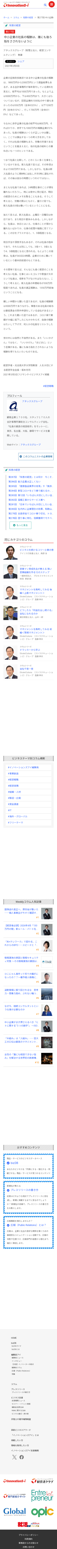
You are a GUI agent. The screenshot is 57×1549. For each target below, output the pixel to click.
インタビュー (17, 1361)
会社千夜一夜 (26, 669)
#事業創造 (13, 773)
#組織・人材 (14, 792)
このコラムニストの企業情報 (37, 456)
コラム (16, 17)
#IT (9, 810)
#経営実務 (13, 785)
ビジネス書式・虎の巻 (20, 1414)
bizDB (14, 1163)
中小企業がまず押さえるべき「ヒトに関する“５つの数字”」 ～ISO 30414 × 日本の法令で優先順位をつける (21, 1024)
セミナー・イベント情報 (21, 1404)
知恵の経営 (28, 17)
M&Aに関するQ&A (18, 1411)
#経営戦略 (48, 386)
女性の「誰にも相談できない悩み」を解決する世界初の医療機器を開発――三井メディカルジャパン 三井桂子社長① (21, 1056)
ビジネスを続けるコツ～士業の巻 (37, 550)
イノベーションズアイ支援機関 (25, 1450)
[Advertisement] (28, 711)
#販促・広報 (14, 798)
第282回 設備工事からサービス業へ (26, 500)
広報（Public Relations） (21, 1371)
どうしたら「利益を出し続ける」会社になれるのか (37, 612)
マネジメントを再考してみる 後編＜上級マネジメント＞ (36, 591)
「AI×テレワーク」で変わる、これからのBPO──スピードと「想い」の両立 (21, 943)
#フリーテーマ (15, 822)
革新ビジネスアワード (21, 1430)
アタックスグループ (32, 401)
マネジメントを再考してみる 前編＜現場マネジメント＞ (36, 631)
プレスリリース (18, 1389)
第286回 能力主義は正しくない (24, 481)
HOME (14, 1338)
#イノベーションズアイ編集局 (23, 767)
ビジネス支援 (17, 1398)
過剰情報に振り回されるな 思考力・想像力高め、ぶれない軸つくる (21, 992)
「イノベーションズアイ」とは (25, 1435)
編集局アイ (16, 1355)
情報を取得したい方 (20, 1445)
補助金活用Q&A (18, 1407)
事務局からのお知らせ (28, 1543)
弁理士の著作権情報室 (21, 1419)
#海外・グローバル (18, 816)
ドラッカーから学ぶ (30, 650)
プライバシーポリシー (28, 1535)
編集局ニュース (17, 1358)
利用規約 (28, 1539)
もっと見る (22, 525)
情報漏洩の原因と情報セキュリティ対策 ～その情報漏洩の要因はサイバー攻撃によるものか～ (22, 959)
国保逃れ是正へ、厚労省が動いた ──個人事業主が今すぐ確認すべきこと (21, 911)
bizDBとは (16, 1349)
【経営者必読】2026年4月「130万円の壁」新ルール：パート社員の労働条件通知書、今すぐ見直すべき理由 (21, 927)
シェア (21, 61)
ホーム (6, 17)
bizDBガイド (16, 1346)
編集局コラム (17, 1368)
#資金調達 (13, 804)
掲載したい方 (17, 1440)
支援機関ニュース (18, 1401)
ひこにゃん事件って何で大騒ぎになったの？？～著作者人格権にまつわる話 (21, 976)
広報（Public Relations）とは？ (28, 1225)
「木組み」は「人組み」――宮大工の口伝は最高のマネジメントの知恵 (21, 1040)
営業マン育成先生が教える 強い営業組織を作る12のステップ (36, 571)
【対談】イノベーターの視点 (23, 1364)
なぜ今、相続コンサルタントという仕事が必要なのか (21, 1008)
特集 (13, 1374)
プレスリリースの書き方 (24, 1189)
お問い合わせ (28, 1547)
